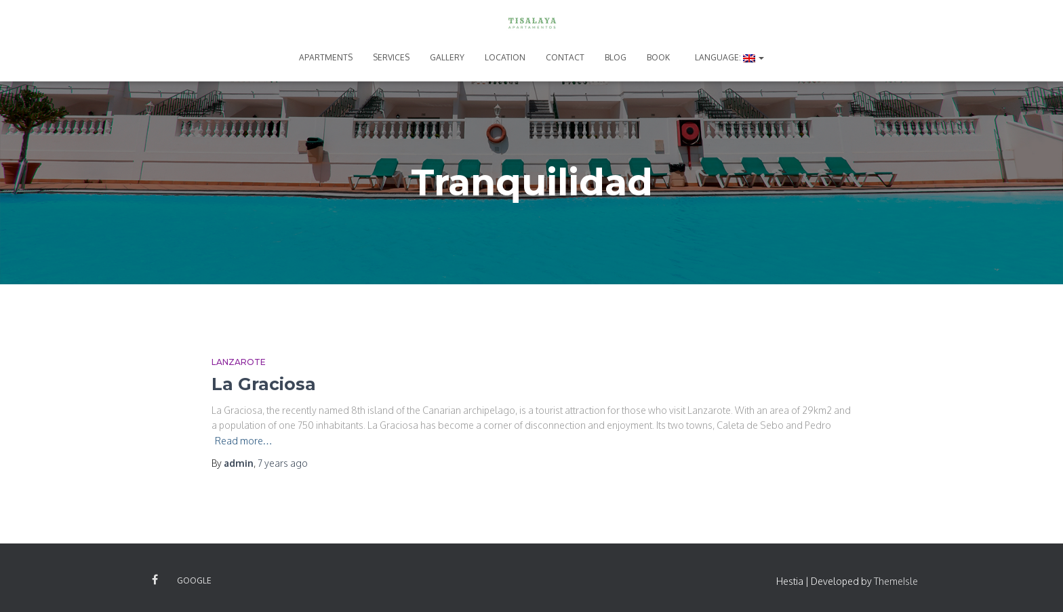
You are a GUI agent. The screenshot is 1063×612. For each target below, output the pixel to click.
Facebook (155, 580)
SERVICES (391, 57)
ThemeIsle (896, 581)
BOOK (658, 57)
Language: (728, 57)
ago (283, 463)
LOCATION (505, 57)
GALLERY (447, 57)
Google (194, 580)
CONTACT (565, 57)
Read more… (244, 440)
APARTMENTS (326, 57)
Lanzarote (239, 362)
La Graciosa (264, 384)
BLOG (615, 57)
